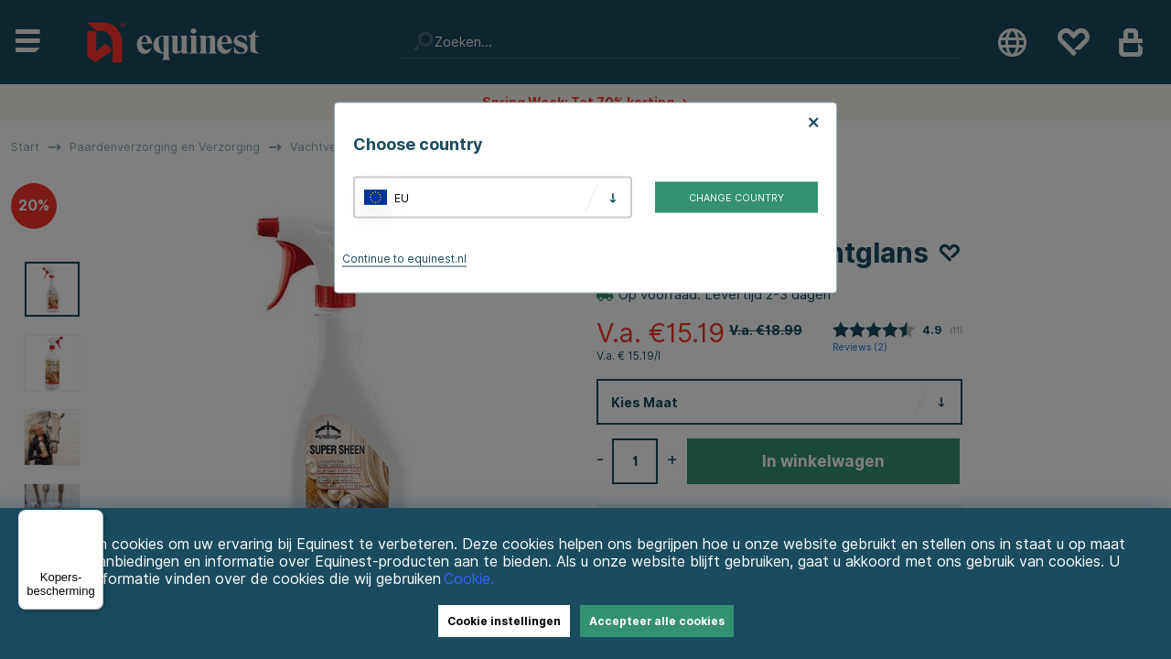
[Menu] (92, 521)
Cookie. (469, 579)
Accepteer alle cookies (657, 621)
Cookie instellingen (504, 621)
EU (401, 197)
